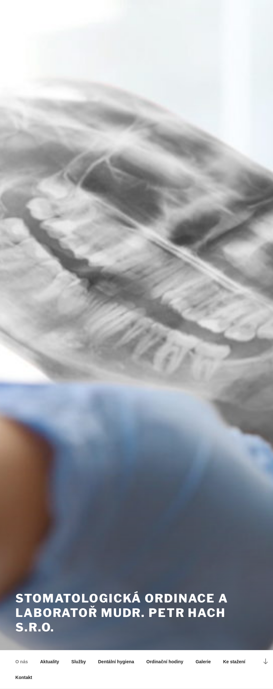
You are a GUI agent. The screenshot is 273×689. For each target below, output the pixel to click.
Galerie (203, 661)
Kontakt (23, 677)
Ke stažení (234, 661)
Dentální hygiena (116, 661)
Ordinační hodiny (164, 661)
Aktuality (49, 661)
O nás (21, 661)
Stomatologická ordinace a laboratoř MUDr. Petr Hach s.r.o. (121, 612)
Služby (78, 661)
